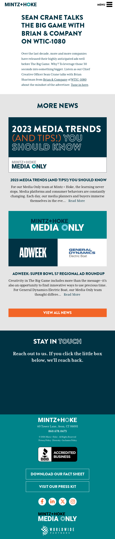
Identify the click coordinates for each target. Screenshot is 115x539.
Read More (76, 201)
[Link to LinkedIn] (52, 501)
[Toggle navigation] (109, 4)
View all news (57, 312)
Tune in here (79, 85)
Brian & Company (55, 80)
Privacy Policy (45, 440)
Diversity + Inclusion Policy (64, 440)
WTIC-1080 (78, 80)
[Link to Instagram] (73, 501)
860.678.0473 (57, 431)
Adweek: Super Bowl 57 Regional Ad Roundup (59, 274)
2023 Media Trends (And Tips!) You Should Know (58, 180)
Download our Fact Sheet (57, 474)
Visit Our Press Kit (57, 486)
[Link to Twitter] (62, 501)
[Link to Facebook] (42, 501)
